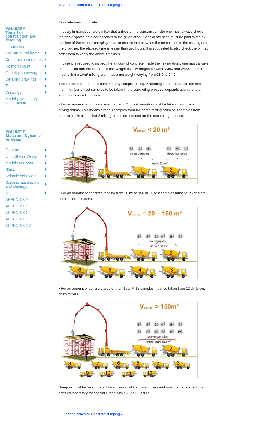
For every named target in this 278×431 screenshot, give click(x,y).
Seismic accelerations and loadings (23, 184)
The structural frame (22, 53)
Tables (10, 86)
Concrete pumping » (107, 5)
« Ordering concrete (74, 5)
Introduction (15, 46)
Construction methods (24, 59)
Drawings (13, 92)
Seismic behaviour (21, 176)
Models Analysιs (19, 163)
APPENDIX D (17, 219)
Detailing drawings (21, 79)
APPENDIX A (16, 199)
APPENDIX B (16, 206)
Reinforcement (17, 66)
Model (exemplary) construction (21, 101)
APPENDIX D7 (18, 225)
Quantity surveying (21, 73)
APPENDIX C (17, 212)
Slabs (10, 169)
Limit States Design (21, 156)
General (12, 150)
